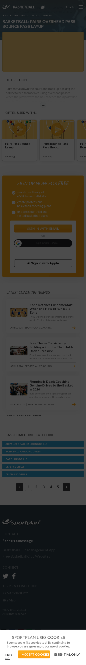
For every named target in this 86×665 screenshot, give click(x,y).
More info (8, 656)
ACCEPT (36, 654)
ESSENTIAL (67, 654)
